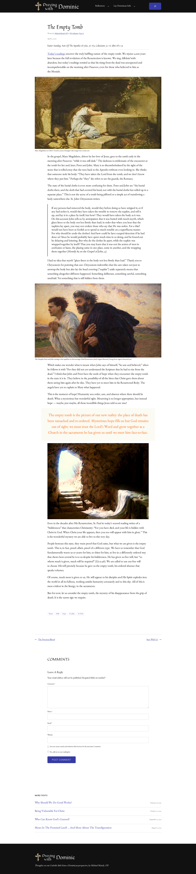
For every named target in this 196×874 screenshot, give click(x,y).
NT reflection (74, 34)
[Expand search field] (155, 6)
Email (49, 723)
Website (50, 735)
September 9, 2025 (155, 820)
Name (50, 712)
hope (64, 614)
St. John (72, 614)
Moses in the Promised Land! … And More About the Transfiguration (73, 828)
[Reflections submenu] (108, 6)
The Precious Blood (46, 640)
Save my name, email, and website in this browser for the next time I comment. (75, 747)
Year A (81, 34)
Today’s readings (56, 54)
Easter (51, 614)
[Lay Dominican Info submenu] (134, 6)
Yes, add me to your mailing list (58, 752)
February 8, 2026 (155, 803)
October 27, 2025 (155, 811)
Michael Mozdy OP (61, 34)
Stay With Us (152, 640)
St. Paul (80, 614)
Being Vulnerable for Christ (50, 811)
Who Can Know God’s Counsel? (52, 819)
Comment (51, 684)
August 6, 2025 (156, 828)
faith (57, 614)
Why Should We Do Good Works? (53, 803)
